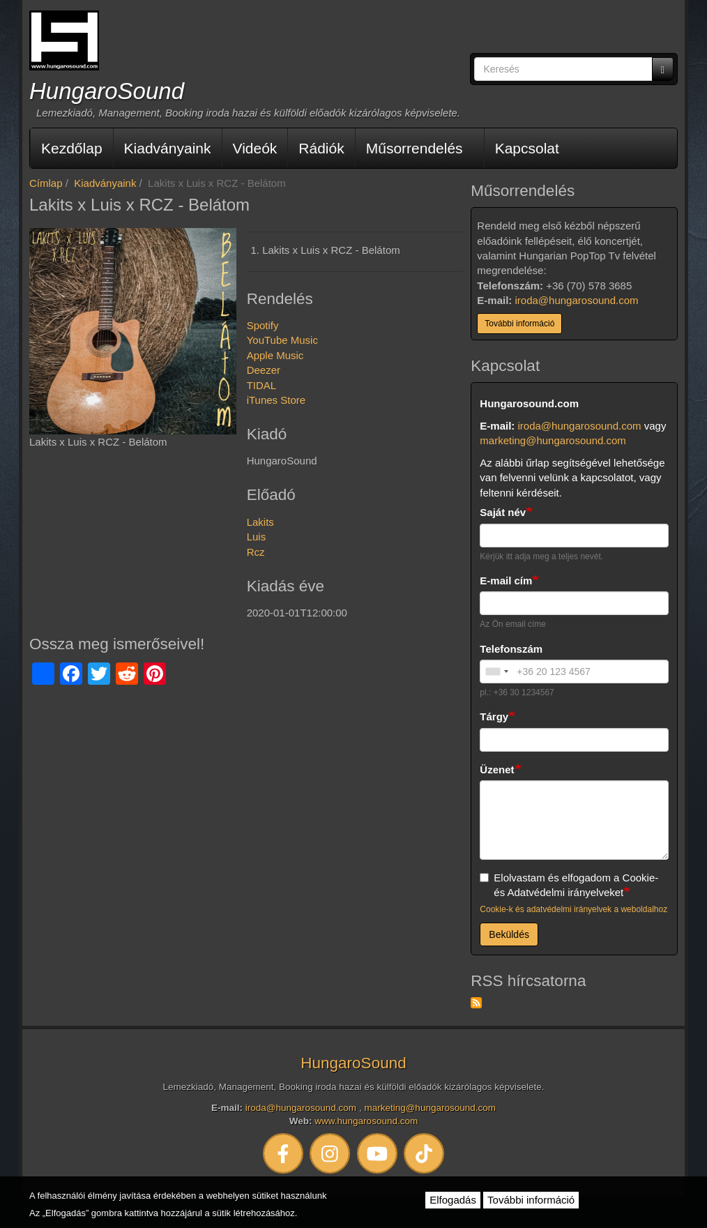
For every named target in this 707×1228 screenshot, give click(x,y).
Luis (256, 537)
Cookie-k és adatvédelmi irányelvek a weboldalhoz (573, 909)
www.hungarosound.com (366, 1121)
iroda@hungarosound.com (577, 300)
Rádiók (321, 148)
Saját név (503, 512)
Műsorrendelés (414, 148)
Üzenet (497, 769)
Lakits (260, 522)
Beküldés (509, 934)
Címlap (46, 183)
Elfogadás (452, 1200)
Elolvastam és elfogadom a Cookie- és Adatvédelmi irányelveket (569, 885)
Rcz (256, 552)
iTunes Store (276, 400)
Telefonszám (511, 649)
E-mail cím (506, 580)
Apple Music (275, 355)
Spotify (263, 325)
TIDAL (262, 385)
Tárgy (494, 716)
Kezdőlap (71, 148)
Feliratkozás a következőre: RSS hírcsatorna (476, 1002)
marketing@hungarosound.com (553, 440)
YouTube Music (282, 340)
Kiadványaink (167, 148)
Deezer (263, 370)
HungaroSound (106, 91)
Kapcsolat (527, 148)
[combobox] (496, 671)
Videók (255, 148)
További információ (519, 323)
